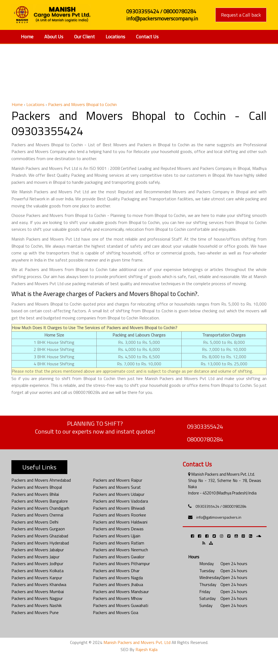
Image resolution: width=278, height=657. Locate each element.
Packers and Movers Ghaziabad (39, 536)
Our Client (84, 36)
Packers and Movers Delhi (34, 522)
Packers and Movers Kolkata (37, 570)
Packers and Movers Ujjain (116, 536)
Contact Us (147, 36)
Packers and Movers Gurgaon (38, 528)
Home (27, 36)
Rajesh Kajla (146, 649)
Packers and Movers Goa (115, 612)
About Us (53, 36)
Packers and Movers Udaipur (118, 494)
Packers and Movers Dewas (118, 528)
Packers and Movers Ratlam (118, 543)
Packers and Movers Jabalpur (37, 549)
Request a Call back (241, 14)
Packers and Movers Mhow (117, 598)
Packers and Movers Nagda (118, 577)
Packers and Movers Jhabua (118, 584)
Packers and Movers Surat (117, 487)
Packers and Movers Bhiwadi (119, 508)
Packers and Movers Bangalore (39, 501)
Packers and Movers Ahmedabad (41, 480)
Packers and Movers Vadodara (120, 501)
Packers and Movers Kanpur (36, 577)
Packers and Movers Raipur (117, 480)
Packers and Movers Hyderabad (40, 543)
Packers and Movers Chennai (37, 515)
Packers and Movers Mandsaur (121, 591)
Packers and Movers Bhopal (36, 487)
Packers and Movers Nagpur (37, 598)
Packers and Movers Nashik (36, 605)
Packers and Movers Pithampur (121, 563)
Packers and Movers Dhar (116, 570)
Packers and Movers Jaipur (35, 556)
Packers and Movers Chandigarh (40, 508)
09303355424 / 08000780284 (221, 506)
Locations (115, 36)
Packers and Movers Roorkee (119, 515)
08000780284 (205, 439)
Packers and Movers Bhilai (35, 494)
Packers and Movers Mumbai (37, 591)
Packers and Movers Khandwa (38, 584)
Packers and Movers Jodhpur (37, 563)
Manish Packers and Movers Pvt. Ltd (136, 642)
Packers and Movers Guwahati (120, 605)
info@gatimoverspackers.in (218, 517)
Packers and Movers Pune (35, 612)
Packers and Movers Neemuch (120, 549)
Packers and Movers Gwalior (118, 556)
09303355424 (205, 426)
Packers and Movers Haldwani (120, 522)
